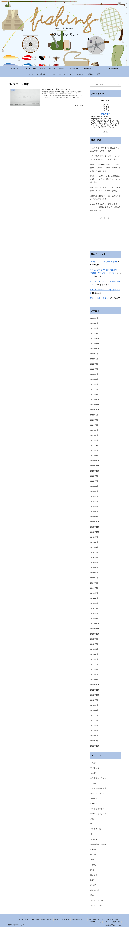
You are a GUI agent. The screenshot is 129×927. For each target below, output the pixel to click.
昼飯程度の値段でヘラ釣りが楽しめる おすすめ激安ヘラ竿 (105, 197)
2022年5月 (94, 374)
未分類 (93, 865)
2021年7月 (94, 425)
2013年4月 (94, 664)
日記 (92, 860)
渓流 (92, 870)
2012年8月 (94, 705)
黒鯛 (92, 895)
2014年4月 (94, 603)
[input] (105, 84)
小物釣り (93, 849)
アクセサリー (95, 768)
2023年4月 (94, 328)
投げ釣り (93, 854)
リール (93, 834)
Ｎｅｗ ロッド (96, 905)
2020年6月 (94, 491)
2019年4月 (94, 563)
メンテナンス (95, 829)
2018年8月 (94, 573)
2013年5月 (94, 659)
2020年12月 (95, 461)
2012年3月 (94, 731)
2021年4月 (94, 440)
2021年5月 (94, 435)
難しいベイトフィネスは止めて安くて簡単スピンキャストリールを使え (105, 189)
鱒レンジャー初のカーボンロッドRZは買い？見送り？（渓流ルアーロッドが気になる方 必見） (105, 167)
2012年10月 (95, 695)
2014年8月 (94, 583)
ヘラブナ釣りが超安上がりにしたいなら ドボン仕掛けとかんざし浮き (105, 157)
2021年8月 (94, 420)
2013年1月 (94, 680)
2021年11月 (95, 405)
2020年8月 (94, 481)
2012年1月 (94, 741)
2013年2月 (94, 675)
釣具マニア (105, 114)
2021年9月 (94, 415)
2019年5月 (94, 558)
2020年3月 (94, 507)
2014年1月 (94, 619)
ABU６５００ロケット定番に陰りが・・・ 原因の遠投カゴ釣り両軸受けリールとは (105, 207)
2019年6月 (94, 552)
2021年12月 (95, 400)
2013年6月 (94, 654)
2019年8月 (94, 542)
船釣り (93, 880)
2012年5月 (94, 720)
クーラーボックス (97, 793)
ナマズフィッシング (98, 814)
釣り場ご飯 (94, 890)
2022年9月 (94, 354)
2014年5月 (94, 598)
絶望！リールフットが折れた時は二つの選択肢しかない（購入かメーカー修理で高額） (105, 179)
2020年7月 (94, 486)
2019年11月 (95, 527)
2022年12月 (95, 339)
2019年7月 (94, 547)
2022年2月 (94, 389)
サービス (93, 798)
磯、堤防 (93, 875)
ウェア (93, 773)
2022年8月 (94, 359)
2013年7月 (94, 649)
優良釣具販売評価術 (98, 844)
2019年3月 (94, 568)
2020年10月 (95, 471)
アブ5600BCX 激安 (98, 298)
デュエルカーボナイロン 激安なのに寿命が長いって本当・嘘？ (104, 149)
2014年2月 (94, 614)
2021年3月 (94, 445)
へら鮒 (93, 763)
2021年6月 (94, 430)
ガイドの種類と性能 (98, 788)
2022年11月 (95, 344)
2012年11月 (95, 690)
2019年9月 (94, 537)
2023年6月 (94, 318)
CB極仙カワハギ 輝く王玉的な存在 (104, 262)
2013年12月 (95, 624)
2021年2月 (94, 451)
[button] (119, 84)
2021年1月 (94, 456)
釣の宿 (93, 885)
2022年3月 (94, 384)
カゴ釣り (93, 783)
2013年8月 (94, 644)
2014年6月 (94, 593)
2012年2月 (94, 736)
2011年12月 (95, 746)
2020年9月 (94, 476)
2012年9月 (94, 700)
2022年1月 (94, 395)
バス (92, 819)
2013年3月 (94, 670)
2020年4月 (94, 502)
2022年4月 (94, 379)
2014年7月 (94, 588)
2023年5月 (94, 323)
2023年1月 (94, 333)
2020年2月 (94, 512)
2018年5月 (94, 578)
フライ (93, 824)
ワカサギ (93, 839)
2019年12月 (95, 522)
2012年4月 (94, 726)
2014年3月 (94, 608)
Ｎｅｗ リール (96, 900)
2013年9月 (94, 639)
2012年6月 (94, 715)
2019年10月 (95, 532)
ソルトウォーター (97, 809)
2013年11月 (95, 629)
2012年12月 (95, 685)
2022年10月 (95, 349)
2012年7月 (94, 710)
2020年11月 (95, 466)
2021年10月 (95, 410)
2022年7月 (94, 364)
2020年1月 (94, 517)
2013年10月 (95, 634)
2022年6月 (94, 369)
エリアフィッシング (98, 778)
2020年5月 (94, 496)
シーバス (93, 804)
